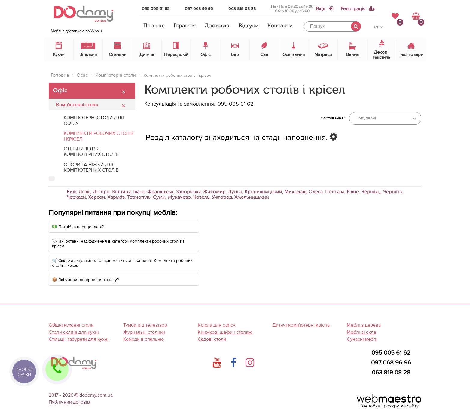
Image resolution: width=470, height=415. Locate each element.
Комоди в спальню (143, 339)
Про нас (154, 26)
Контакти (280, 26)
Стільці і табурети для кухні (78, 339)
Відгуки (248, 26)
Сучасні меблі (362, 339)
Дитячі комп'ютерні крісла (301, 325)
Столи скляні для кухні (74, 332)
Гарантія (185, 26)
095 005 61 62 (155, 8)
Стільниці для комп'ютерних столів (91, 151)
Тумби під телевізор (145, 325)
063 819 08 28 (242, 8)
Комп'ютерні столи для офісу (94, 120)
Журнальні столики (144, 332)
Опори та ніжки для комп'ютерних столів (91, 167)
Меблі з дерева (364, 325)
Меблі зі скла (361, 332)
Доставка (217, 26)
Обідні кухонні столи (71, 325)
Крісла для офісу (216, 325)
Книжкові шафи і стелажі (225, 332)
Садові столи (212, 339)
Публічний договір (69, 402)
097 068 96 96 (199, 8)
